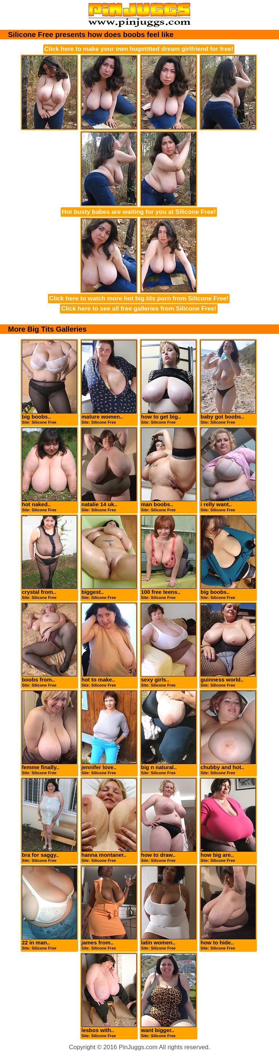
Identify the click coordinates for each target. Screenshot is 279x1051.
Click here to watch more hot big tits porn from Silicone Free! (139, 298)
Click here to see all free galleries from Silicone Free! (138, 308)
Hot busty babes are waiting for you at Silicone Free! (139, 211)
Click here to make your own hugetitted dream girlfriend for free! (138, 48)
